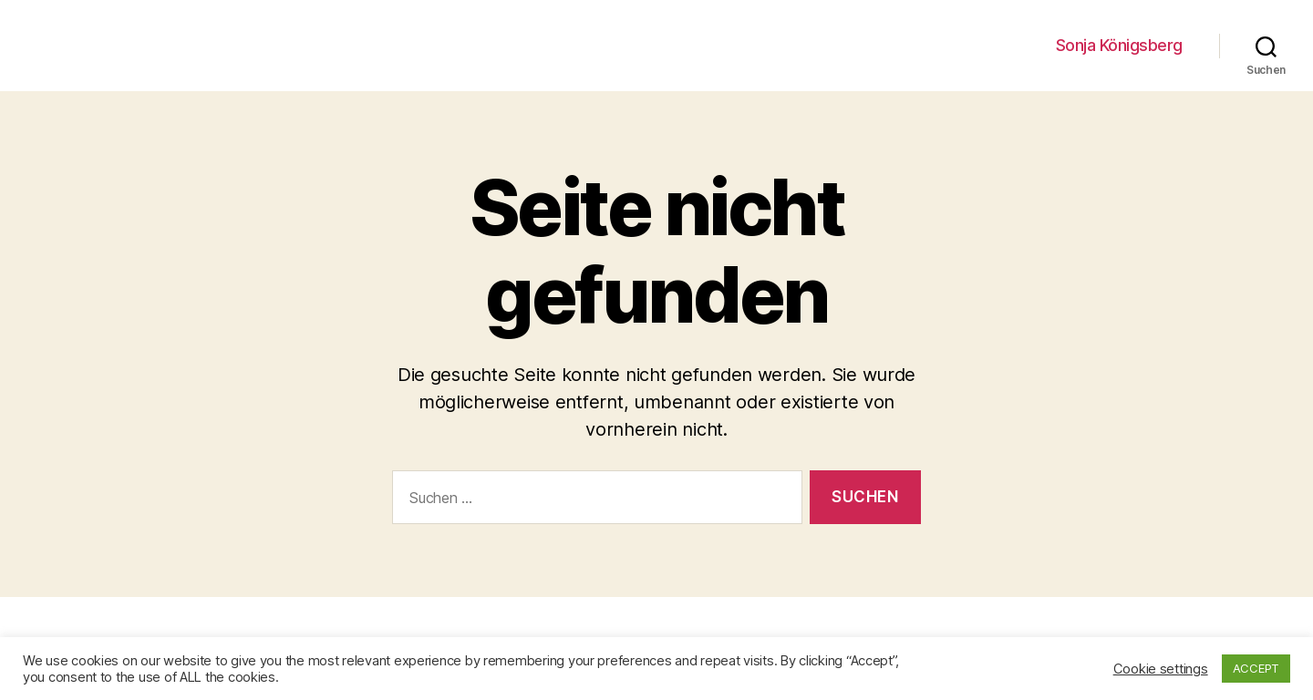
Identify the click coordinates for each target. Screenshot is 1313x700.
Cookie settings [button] (1160, 669)
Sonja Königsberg (1119, 45)
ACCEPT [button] (1256, 668)
